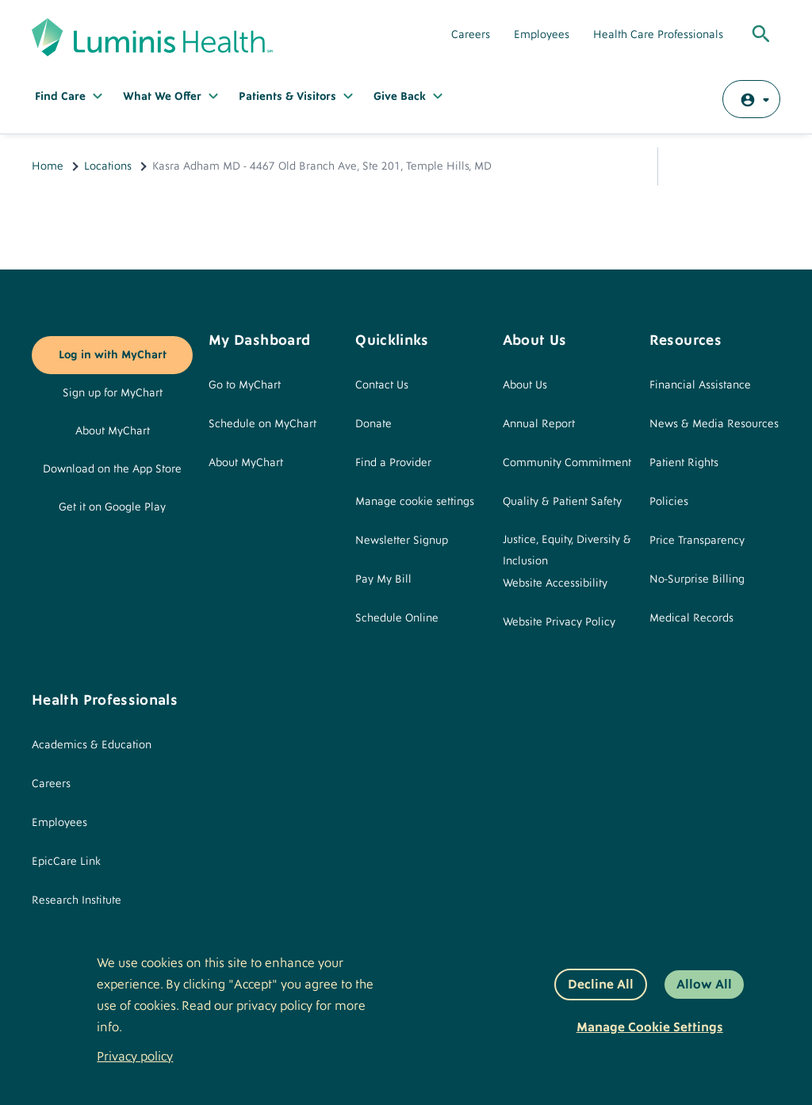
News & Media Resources (714, 424)
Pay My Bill (383, 579)
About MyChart (112, 431)
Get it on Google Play (112, 507)
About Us (525, 385)
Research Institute (76, 900)
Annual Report (539, 424)
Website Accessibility (555, 583)
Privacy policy (135, 1057)
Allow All (704, 984)
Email (723, 166)
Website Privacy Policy (559, 622)
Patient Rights (683, 463)
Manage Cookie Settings (649, 1027)
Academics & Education (91, 745)
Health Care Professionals (658, 35)
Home (47, 166)
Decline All (601, 984)
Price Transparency (697, 540)
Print (761, 166)
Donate (373, 424)
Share (685, 166)
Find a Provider (393, 463)
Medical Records (691, 618)
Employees (541, 35)
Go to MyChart (245, 385)
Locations (108, 166)
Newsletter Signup (401, 540)
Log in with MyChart (113, 355)
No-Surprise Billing (697, 579)
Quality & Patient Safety (562, 501)
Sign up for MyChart (113, 393)
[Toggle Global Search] (761, 35)
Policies (668, 501)
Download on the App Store (112, 469)
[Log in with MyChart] (751, 99)
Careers (470, 35)
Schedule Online (397, 618)
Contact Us (381, 385)
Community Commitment (567, 463)
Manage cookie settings (414, 501)
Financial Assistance (700, 385)
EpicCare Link (66, 861)
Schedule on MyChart (262, 424)
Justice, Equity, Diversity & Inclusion (567, 550)
